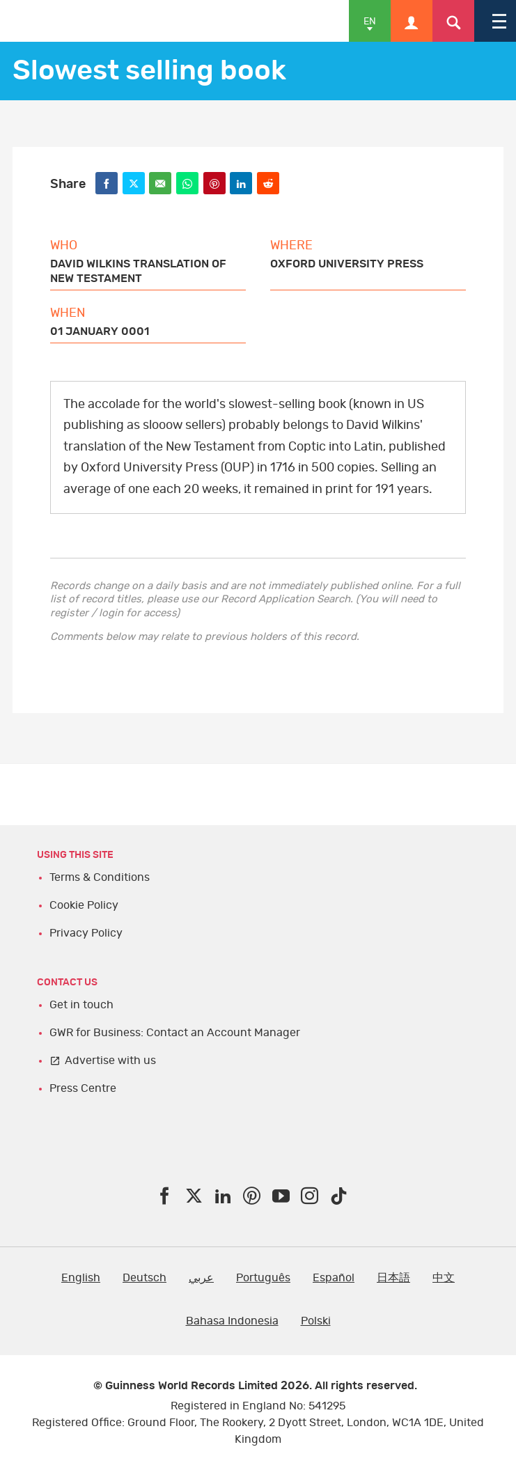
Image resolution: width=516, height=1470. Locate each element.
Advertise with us (110, 1060)
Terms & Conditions (99, 877)
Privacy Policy (86, 933)
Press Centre (82, 1088)
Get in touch (81, 1004)
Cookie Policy (83, 905)
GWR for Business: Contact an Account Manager (174, 1032)
